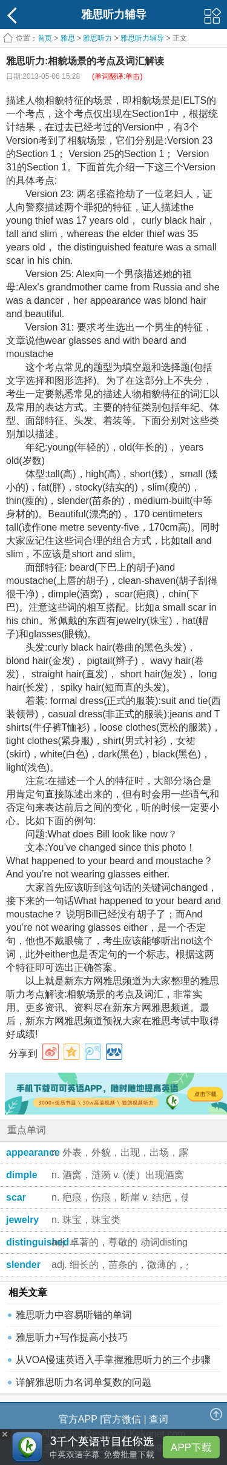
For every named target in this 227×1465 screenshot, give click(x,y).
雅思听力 (97, 38)
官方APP (78, 1419)
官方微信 (121, 1419)
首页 (45, 38)
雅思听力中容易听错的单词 (74, 1315)
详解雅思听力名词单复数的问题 (83, 1382)
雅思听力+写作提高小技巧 (72, 1337)
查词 (158, 1419)
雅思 (68, 38)
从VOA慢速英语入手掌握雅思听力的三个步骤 (113, 1360)
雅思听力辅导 (142, 38)
